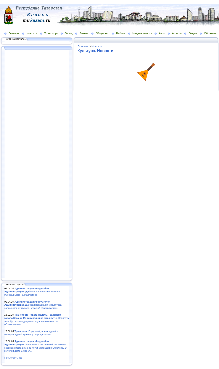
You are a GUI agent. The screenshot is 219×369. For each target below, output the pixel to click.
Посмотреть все (13, 357)
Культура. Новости (95, 51)
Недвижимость (142, 33)
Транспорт (51, 33)
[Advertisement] (36, 164)
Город (68, 33)
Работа (121, 33)
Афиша (177, 33)
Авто (162, 33)
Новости (31, 33)
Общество (102, 33)
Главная (14, 33)
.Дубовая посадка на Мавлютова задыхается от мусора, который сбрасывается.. (32, 304)
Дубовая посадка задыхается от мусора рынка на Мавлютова (32, 291)
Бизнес (84, 33)
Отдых (192, 33)
